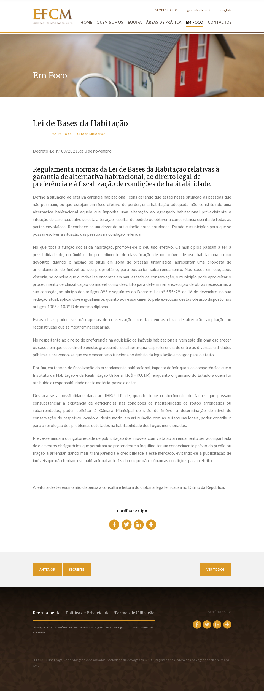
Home (86, 22)
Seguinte (76, 569)
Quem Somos (109, 22)
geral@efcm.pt (199, 10)
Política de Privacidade (87, 612)
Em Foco (194, 22)
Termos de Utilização (134, 612)
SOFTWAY (39, 632)
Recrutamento (47, 612)
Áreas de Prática (163, 22)
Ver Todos (215, 569)
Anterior (47, 569)
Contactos (220, 22)
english (225, 10)
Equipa (135, 22)
